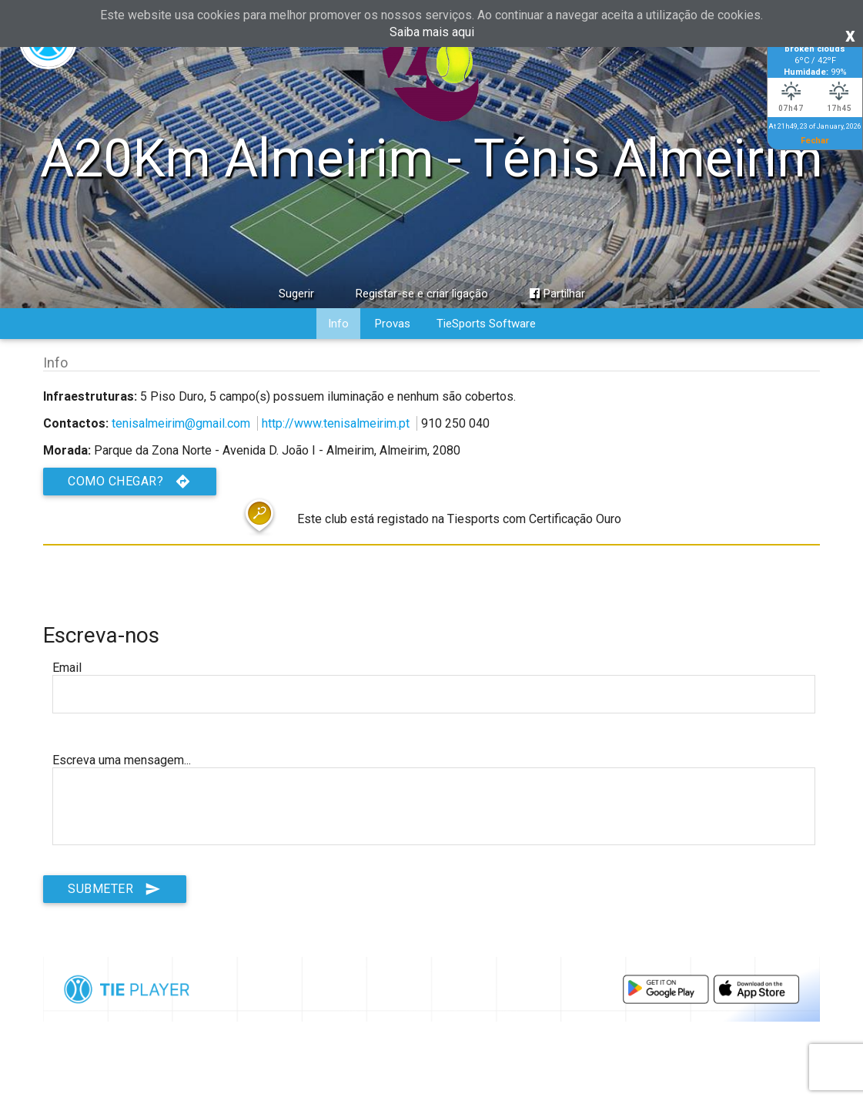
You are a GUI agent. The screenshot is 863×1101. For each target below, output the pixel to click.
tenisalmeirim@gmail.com (181, 423)
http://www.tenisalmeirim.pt (336, 423)
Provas (392, 324)
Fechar (815, 140)
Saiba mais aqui (432, 32)
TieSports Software (486, 324)
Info (338, 324)
